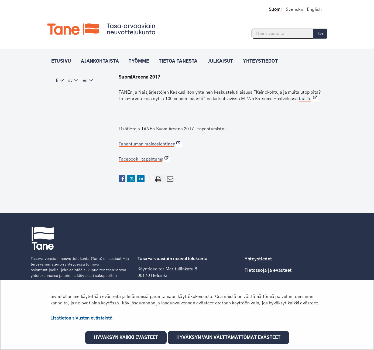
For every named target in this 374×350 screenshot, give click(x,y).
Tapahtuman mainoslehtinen (150, 144)
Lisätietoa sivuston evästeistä (81, 318)
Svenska (294, 9)
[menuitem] (60, 80)
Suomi (275, 9)
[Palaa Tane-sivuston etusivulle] (101, 29)
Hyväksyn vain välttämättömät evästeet (228, 337)
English (314, 9)
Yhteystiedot (258, 259)
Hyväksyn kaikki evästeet (126, 337)
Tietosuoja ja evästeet (268, 270)
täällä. (309, 99)
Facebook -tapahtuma (144, 159)
